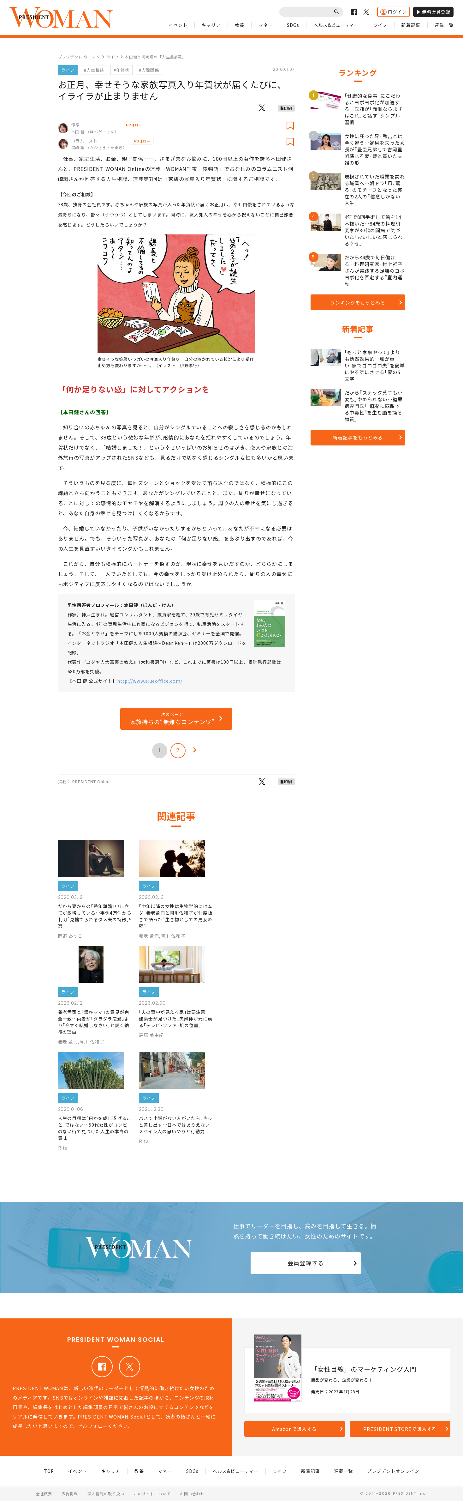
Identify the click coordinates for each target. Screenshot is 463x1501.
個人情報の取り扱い (105, 1493)
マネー (265, 25)
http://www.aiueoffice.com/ (149, 681)
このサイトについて (152, 1493)
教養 (239, 25)
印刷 (288, 108)
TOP (49, 1471)
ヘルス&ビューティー (336, 25)
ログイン (393, 12)
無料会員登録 (433, 12)
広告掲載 (70, 1493)
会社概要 (44, 1493)
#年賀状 (121, 70)
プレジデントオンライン (393, 1471)
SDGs (293, 25)
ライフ (380, 25)
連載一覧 (444, 25)
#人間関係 (149, 70)
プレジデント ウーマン (79, 56)
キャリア (211, 25)
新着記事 (410, 25)
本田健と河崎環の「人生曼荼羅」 (155, 56)
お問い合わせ (192, 1493)
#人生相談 (94, 70)
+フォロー (133, 124)
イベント (178, 25)
